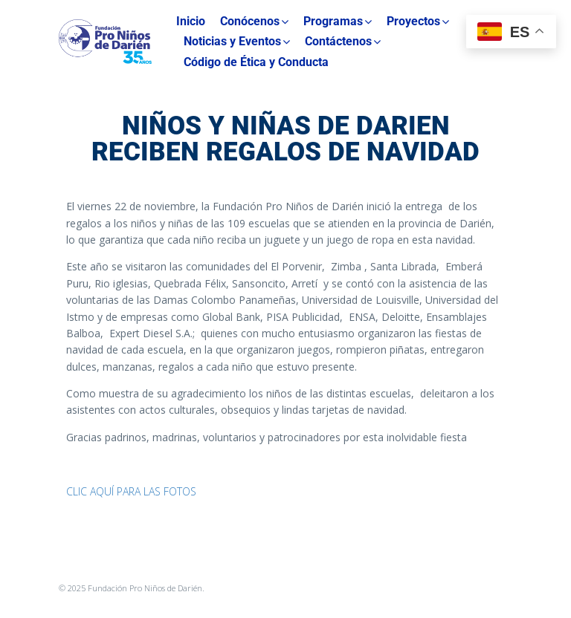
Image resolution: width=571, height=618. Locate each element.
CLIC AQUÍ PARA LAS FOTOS (131, 491)
